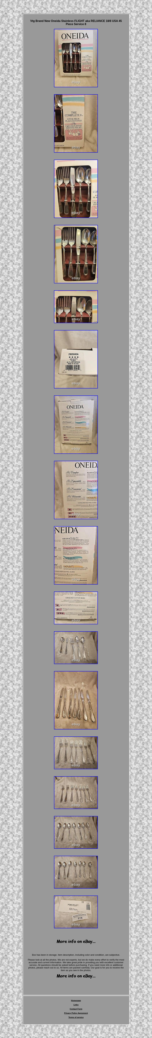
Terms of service (76, 1017)
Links (76, 1005)
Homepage (76, 1000)
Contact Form (76, 1009)
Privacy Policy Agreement (76, 1013)
